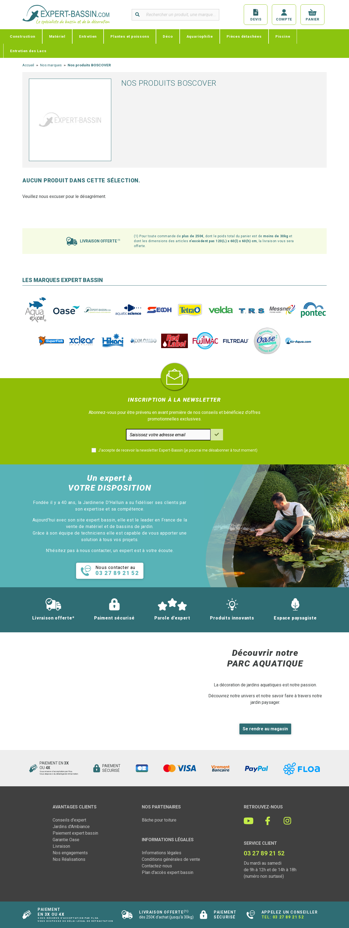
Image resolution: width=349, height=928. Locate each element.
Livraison (61, 846)
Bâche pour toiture (159, 820)
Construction (22, 36)
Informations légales (161, 852)
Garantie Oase (66, 839)
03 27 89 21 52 (288, 917)
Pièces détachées (244, 36)
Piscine (282, 36)
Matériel (57, 36)
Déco (168, 36)
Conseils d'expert (69, 820)
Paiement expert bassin (75, 833)
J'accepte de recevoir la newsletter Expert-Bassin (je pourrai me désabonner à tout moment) (177, 450)
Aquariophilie (199, 36)
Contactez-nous (157, 865)
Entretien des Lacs (28, 51)
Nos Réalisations (69, 859)
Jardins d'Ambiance (71, 826)
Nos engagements (70, 852)
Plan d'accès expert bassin (167, 872)
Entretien (88, 36)
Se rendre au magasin (265, 728)
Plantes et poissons (129, 36)
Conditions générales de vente (171, 859)
